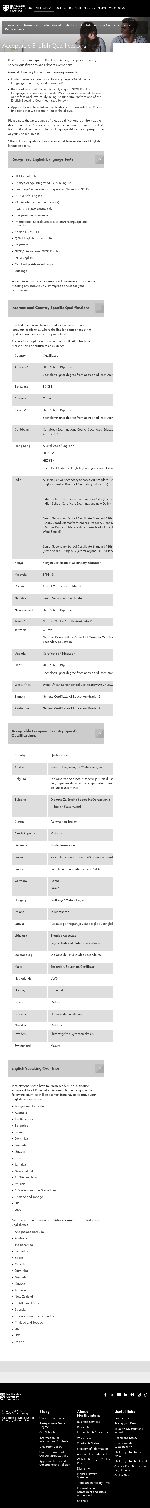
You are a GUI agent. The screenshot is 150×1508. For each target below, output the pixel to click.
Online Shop (122, 1477)
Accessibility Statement (92, 1456)
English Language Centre (98, 25)
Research (83, 1429)
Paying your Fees (125, 1425)
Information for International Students (48, 25)
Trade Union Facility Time (93, 1484)
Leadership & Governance (93, 1434)
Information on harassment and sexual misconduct (92, 1494)
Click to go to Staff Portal (130, 1463)
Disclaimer (84, 1470)
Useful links (124, 1413)
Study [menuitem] (28, 8)
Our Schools (47, 1434)
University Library (50, 1448)
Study (44, 1413)
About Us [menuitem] (89, 8)
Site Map (82, 1502)
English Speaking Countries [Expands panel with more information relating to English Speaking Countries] (36, 1070)
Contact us (121, 1420)
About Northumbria (88, 1415)
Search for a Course (52, 1420)
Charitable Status (88, 1445)
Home (10, 25)
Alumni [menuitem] (102, 8)
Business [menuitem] (61, 8)
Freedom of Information (92, 1450)
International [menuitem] (44, 8)
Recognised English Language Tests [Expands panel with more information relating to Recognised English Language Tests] (43, 160)
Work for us (84, 1440)
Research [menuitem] (75, 8)
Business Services (88, 1423)
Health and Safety (125, 1439)
